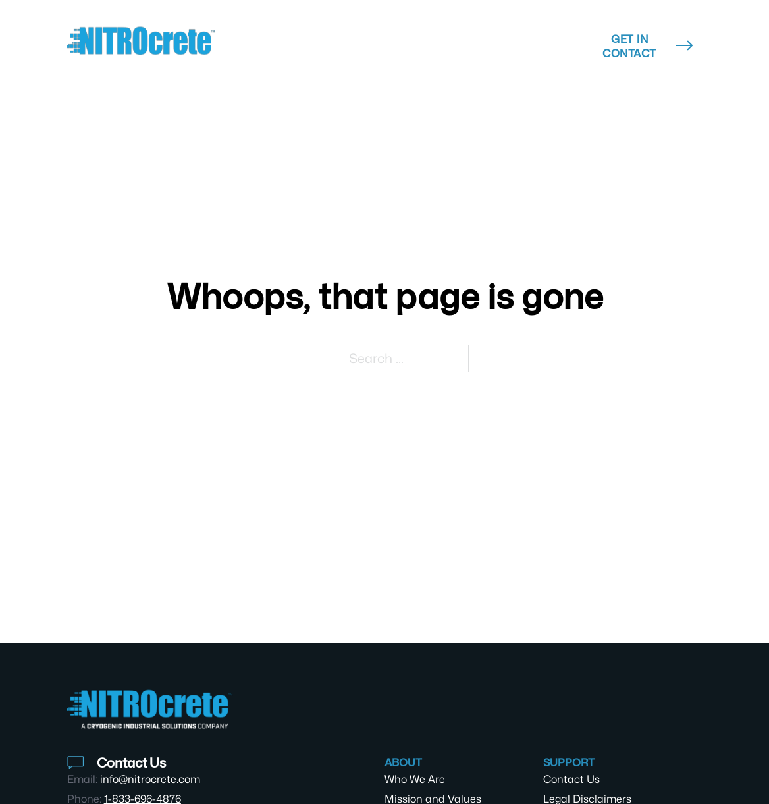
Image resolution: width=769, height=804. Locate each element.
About (535, 39)
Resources (431, 39)
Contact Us (571, 779)
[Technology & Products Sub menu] (358, 46)
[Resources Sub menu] (476, 38)
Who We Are (415, 779)
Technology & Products (282, 46)
